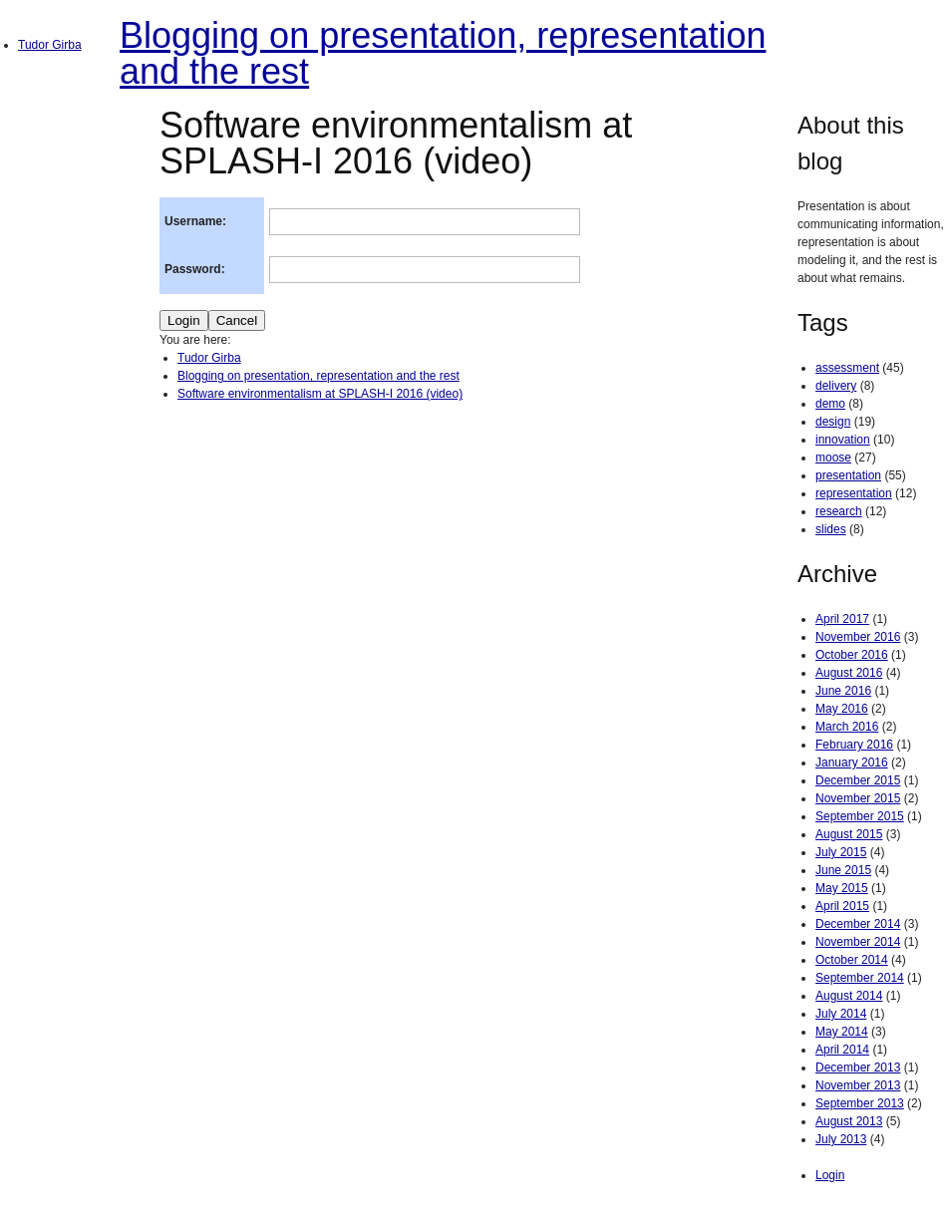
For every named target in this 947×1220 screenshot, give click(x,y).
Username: (195, 221)
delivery (835, 386)
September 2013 (859, 1103)
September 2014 (859, 978)
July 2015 (840, 852)
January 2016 (851, 762)
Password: (194, 269)
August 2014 (848, 996)
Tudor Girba (50, 45)
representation (853, 493)
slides (830, 529)
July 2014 (840, 1014)
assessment (847, 368)
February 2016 (854, 745)
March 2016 (846, 727)
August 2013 (848, 1121)
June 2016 (843, 691)
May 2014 (841, 1032)
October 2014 (851, 960)
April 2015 (842, 906)
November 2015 (857, 798)
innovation (842, 440)
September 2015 (859, 816)
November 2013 (857, 1085)
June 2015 (843, 870)
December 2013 (857, 1067)
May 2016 (841, 709)
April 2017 (842, 619)
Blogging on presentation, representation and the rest (443, 53)
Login (829, 1175)
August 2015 (848, 834)
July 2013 (840, 1139)
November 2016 (857, 637)
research (838, 511)
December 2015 (857, 780)
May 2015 (841, 888)
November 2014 (857, 942)
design (832, 422)
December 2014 (857, 924)
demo (830, 404)
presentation (848, 475)
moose (833, 457)
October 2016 (851, 655)
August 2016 (848, 673)
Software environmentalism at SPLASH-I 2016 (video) (320, 394)
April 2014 (842, 1050)
